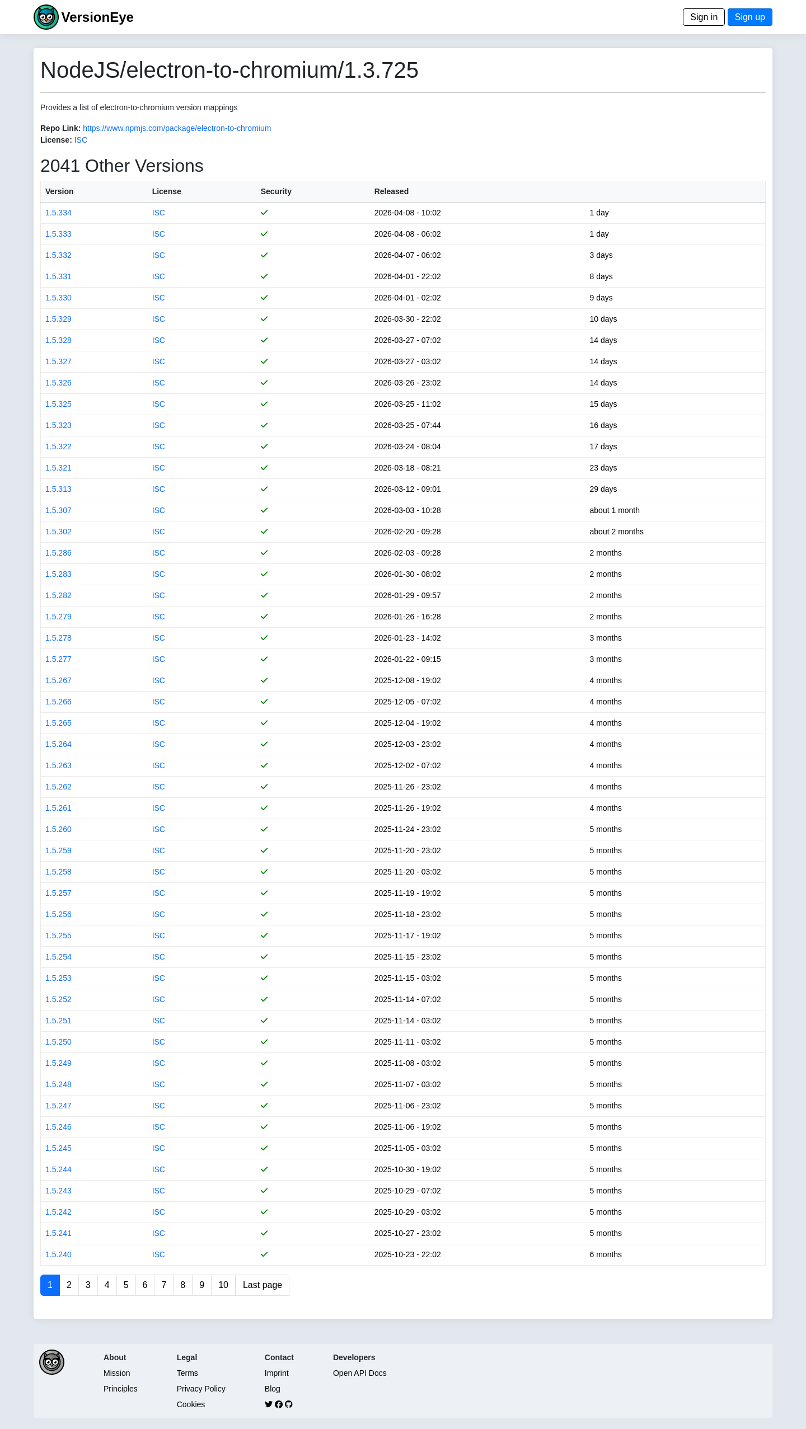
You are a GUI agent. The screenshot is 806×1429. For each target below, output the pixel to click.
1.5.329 (58, 318)
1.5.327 (58, 361)
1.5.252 (58, 999)
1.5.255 (58, 935)
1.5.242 (58, 1211)
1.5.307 (58, 510)
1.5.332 (58, 255)
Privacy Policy (201, 1388)
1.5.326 (58, 382)
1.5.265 (58, 722)
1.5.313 (58, 489)
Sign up (750, 17)
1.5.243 (58, 1190)
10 (223, 1285)
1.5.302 (58, 531)
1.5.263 (58, 765)
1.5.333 (58, 233)
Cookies (191, 1404)
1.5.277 (58, 659)
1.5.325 (58, 403)
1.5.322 (58, 446)
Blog (272, 1388)
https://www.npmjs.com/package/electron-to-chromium (177, 128)
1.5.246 (58, 1126)
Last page (262, 1285)
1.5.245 (58, 1148)
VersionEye (97, 17)
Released (391, 191)
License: (56, 139)
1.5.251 (58, 1020)
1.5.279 (58, 616)
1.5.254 (58, 956)
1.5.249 (58, 1063)
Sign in (704, 17)
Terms (187, 1373)
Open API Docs (360, 1373)
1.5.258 (58, 871)
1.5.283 (58, 574)
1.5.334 (58, 212)
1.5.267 (58, 680)
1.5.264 (58, 744)
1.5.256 (58, 914)
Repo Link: (60, 128)
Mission (117, 1373)
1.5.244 (58, 1169)
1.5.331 (58, 276)
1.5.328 (58, 340)
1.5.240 (58, 1254)
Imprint (277, 1373)
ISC (80, 139)
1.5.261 (58, 807)
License (166, 191)
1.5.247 (58, 1105)
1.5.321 (58, 467)
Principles (121, 1388)
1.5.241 (58, 1233)
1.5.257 (58, 893)
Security (276, 191)
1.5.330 (58, 297)
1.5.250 (58, 1041)
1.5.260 (58, 829)
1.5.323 (58, 425)
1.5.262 (58, 786)
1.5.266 (58, 701)
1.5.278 (58, 637)
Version (59, 191)
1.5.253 (58, 978)
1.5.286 (58, 552)
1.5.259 (58, 850)
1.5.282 (58, 595)
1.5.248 (58, 1084)
